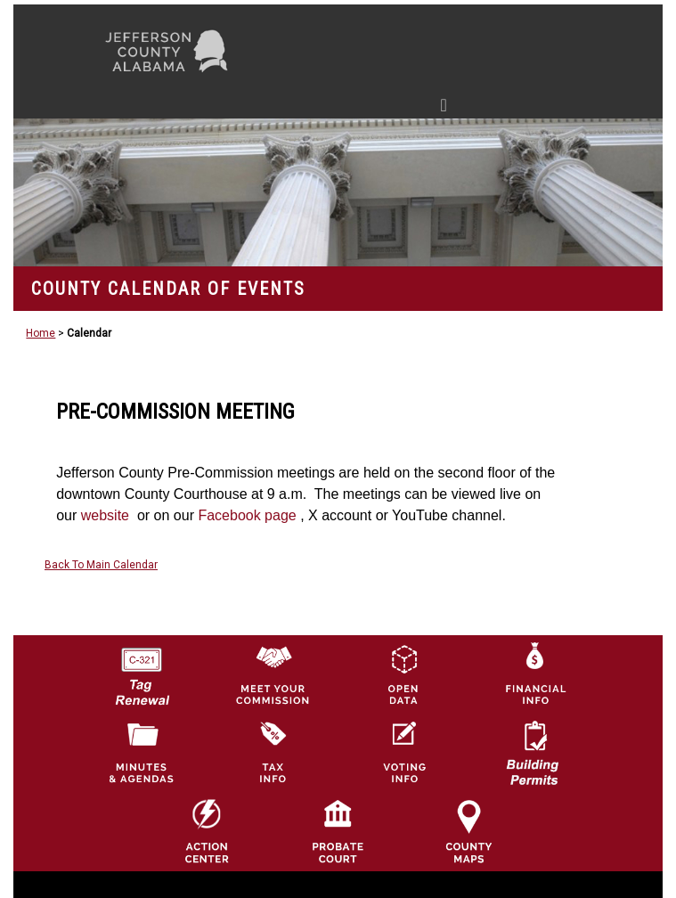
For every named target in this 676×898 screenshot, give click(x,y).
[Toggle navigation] (275, 109)
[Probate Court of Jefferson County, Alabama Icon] (337, 831)
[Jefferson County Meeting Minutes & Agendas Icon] (141, 752)
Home (40, 333)
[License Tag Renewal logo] (141, 670)
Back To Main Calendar (101, 565)
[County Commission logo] (272, 673)
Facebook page (249, 515)
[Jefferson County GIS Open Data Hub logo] (403, 673)
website (107, 515)
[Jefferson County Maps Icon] (468, 831)
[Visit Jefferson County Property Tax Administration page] (272, 752)
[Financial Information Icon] (534, 673)
